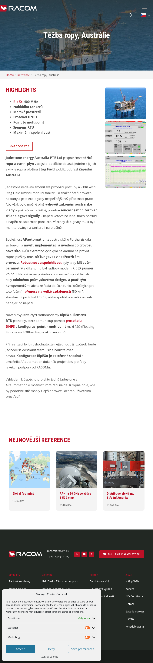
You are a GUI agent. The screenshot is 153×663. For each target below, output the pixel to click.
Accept (20, 649)
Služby (94, 575)
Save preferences (82, 649)
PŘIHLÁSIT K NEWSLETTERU (121, 554)
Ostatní (129, 619)
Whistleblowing (134, 626)
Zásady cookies (49, 656)
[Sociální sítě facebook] (91, 554)
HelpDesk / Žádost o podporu (60, 581)
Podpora (47, 575)
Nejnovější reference (39, 440)
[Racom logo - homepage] (18, 8)
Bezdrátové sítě (99, 581)
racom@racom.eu (58, 551)
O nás (128, 575)
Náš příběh (132, 581)
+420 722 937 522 (58, 557)
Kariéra (129, 589)
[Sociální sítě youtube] (84, 554)
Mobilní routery (18, 589)
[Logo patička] (25, 554)
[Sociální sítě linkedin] (77, 554)
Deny (51, 649)
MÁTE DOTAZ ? (19, 146)
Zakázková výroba (101, 589)
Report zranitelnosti (102, 596)
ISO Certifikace (134, 596)
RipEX (17, 102)
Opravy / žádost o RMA (56, 589)
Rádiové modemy (19, 581)
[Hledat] (131, 15)
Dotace (130, 604)
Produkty (14, 575)
